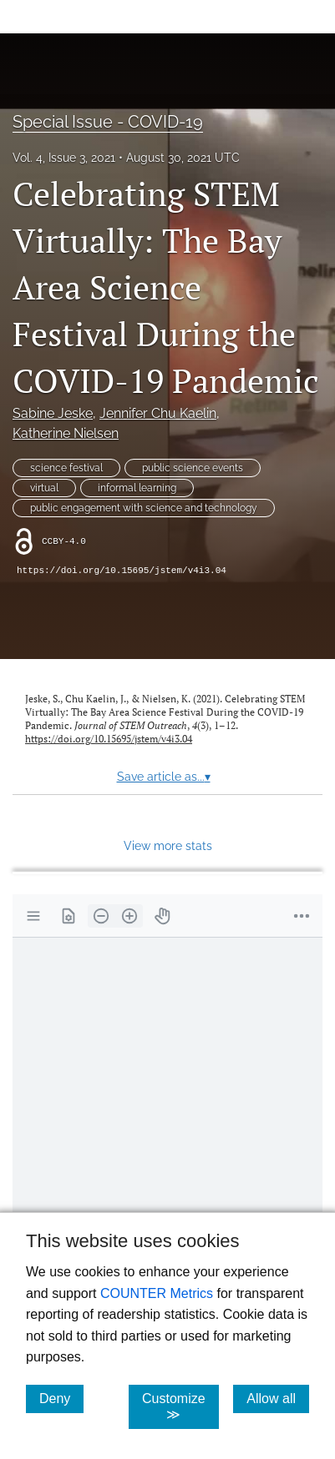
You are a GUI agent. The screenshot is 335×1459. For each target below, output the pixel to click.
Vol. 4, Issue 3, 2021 (64, 157)
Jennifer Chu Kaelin (157, 413)
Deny (61, 1398)
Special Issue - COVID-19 (108, 122)
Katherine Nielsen (66, 433)
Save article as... (164, 776)
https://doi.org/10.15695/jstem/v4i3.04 (121, 571)
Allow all (277, 1398)
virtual (44, 488)
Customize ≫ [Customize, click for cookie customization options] (180, 1406)
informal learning (137, 488)
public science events (192, 468)
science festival (66, 468)
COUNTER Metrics (156, 1293)
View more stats (168, 845)
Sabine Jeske (53, 413)
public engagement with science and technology (143, 508)
